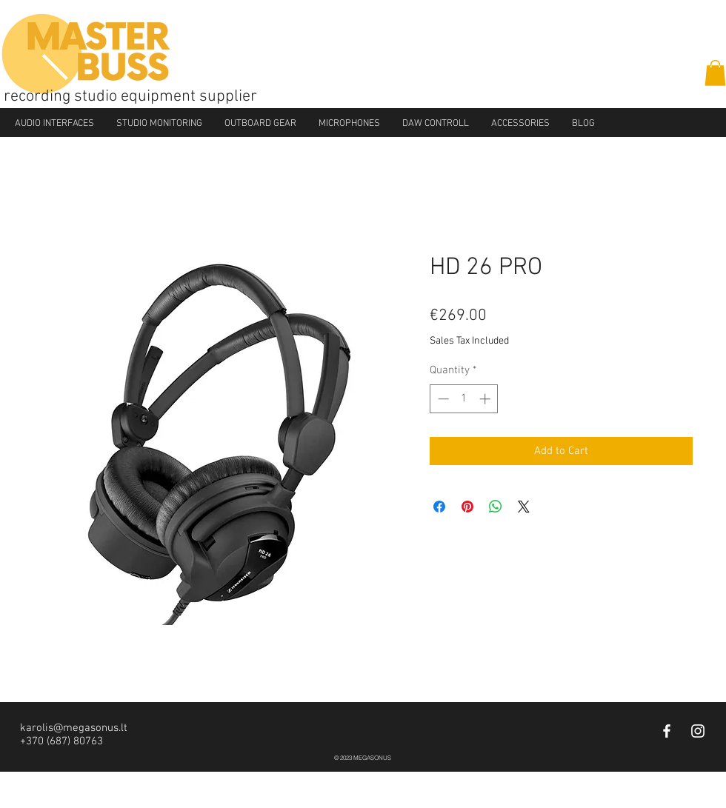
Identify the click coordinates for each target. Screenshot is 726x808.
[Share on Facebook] (439, 506)
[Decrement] (442, 399)
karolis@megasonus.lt (73, 728)
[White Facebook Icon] (667, 731)
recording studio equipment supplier (130, 97)
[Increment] (486, 399)
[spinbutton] (464, 399)
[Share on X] (524, 506)
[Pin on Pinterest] (467, 506)
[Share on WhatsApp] (495, 506)
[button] (715, 73)
